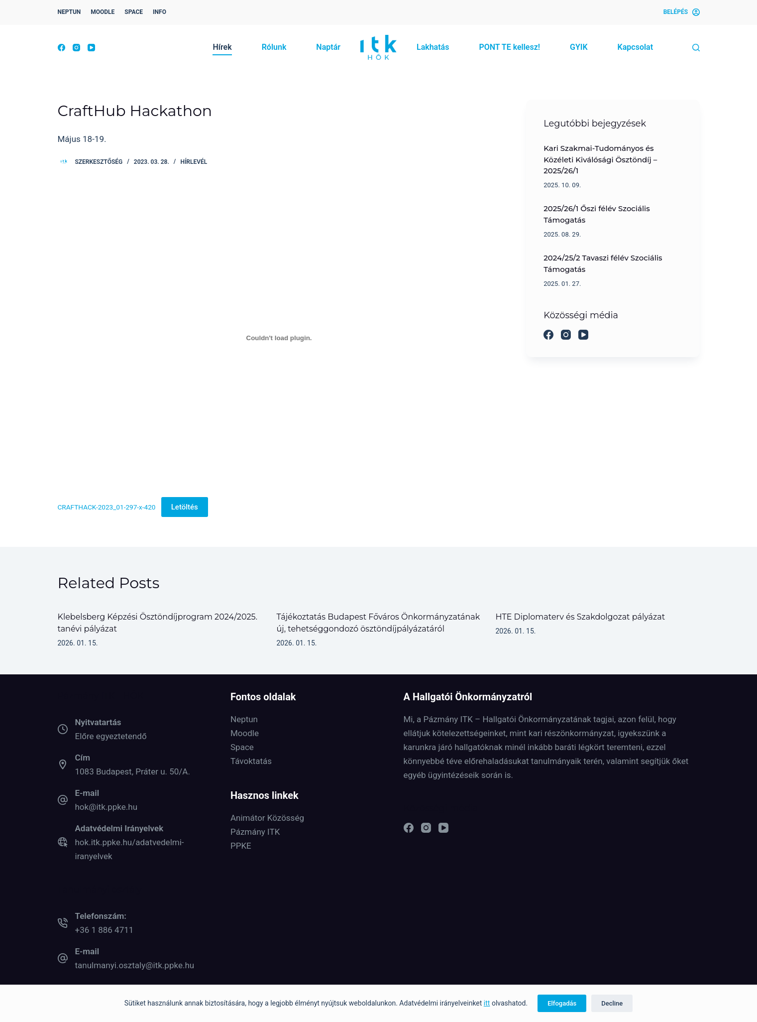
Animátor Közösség (267, 818)
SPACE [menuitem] (133, 11)
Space (242, 747)
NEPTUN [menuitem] (69, 11)
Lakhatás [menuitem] (433, 47)
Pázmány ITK (255, 832)
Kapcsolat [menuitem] (635, 47)
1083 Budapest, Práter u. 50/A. (132, 771)
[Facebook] (61, 47)
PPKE (240, 846)
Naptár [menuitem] (328, 47)
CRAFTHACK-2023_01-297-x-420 (107, 507)
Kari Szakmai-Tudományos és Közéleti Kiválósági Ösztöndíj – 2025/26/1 (600, 159)
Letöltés (184, 507)
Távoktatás (251, 761)
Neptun (244, 719)
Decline (612, 1003)
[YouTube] (91, 47)
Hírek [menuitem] (222, 47)
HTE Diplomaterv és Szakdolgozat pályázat (580, 617)
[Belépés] (681, 12)
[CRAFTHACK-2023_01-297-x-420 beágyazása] (279, 337)
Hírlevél (193, 161)
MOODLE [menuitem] (102, 11)
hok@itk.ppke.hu (106, 807)
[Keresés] (696, 47)
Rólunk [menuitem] (274, 47)
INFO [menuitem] (159, 11)
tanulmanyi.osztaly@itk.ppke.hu (135, 965)
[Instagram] (76, 47)
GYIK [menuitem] (578, 47)
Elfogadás (561, 1003)
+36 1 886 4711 (104, 930)
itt (487, 1003)
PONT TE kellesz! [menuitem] (509, 47)
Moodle (244, 733)
